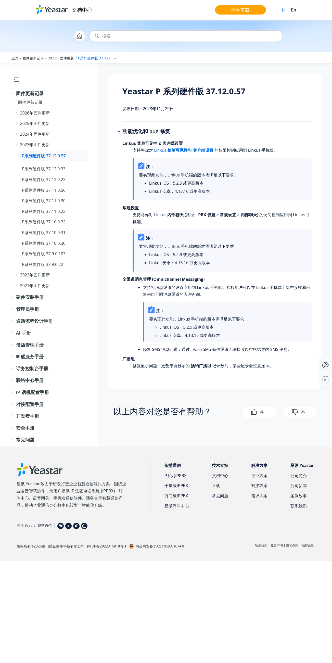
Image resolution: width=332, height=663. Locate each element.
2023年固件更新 (61, 58)
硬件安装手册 (30, 297)
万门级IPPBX (176, 495)
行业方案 (259, 475)
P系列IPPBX (175, 475)
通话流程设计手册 (34, 321)
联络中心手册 (30, 380)
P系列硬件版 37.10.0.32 (44, 222)
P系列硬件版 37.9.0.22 (42, 264)
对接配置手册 (30, 404)
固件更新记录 (33, 58)
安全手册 (25, 428)
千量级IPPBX (176, 485)
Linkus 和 (183, 150)
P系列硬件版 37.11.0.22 (44, 211)
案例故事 (298, 495)
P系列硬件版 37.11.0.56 (44, 190)
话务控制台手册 (32, 368)
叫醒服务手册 (30, 356)
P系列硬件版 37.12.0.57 (97, 58)
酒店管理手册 (30, 345)
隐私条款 (292, 545)
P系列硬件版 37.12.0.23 (44, 179)
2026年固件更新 (35, 113)
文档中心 (82, 9)
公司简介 (298, 475)
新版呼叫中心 (176, 506)
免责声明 (277, 545)
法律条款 (308, 545)
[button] (13, 93)
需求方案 (259, 495)
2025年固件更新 (35, 123)
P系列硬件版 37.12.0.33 (44, 169)
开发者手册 (27, 416)
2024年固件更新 (35, 134)
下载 (216, 485)
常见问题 (25, 440)
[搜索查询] (185, 36)
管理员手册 (27, 309)
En (293, 9)
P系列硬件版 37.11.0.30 (44, 200)
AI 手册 (23, 333)
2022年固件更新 (35, 275)
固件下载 (240, 10)
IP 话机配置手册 (32, 392)
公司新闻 (298, 485)
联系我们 (298, 506)
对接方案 (259, 485)
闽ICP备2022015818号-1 (106, 546)
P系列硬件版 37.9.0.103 (44, 254)
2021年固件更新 (35, 285)
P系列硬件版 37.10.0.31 (44, 232)
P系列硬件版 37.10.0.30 (44, 243)
